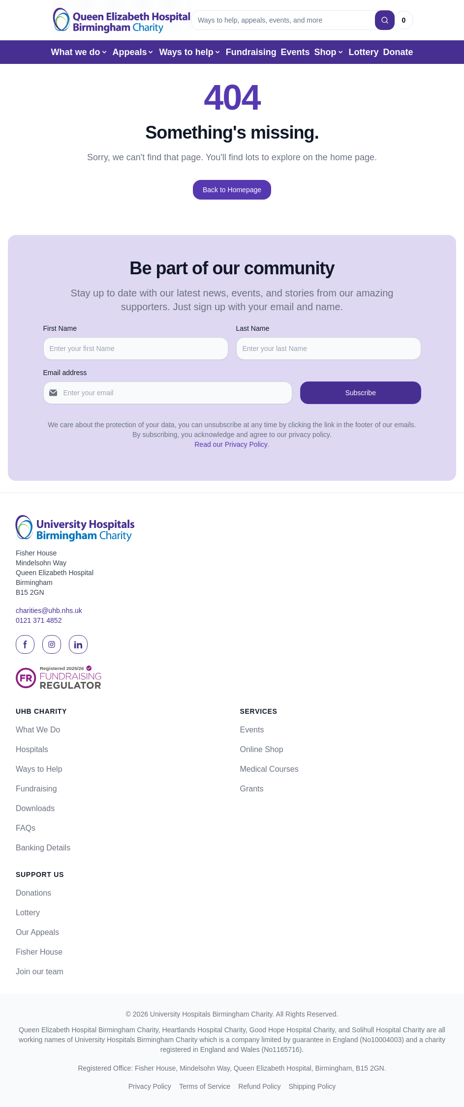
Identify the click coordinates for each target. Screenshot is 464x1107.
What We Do (38, 730)
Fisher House (39, 952)
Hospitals (32, 749)
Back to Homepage (232, 190)
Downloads (35, 808)
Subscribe (360, 393)
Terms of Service (204, 1086)
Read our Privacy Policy (231, 444)
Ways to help (190, 52)
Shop (329, 52)
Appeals (133, 52)
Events (295, 52)
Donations (33, 893)
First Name (60, 328)
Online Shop (261, 749)
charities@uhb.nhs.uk (49, 611)
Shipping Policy (312, 1086)
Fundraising (251, 52)
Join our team (39, 971)
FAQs (25, 828)
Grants (252, 789)
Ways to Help (39, 769)
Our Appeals (37, 932)
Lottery (363, 52)
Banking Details (43, 848)
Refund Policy (259, 1086)
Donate (398, 52)
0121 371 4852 (39, 621)
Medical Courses (269, 769)
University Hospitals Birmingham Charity (211, 1014)
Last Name (253, 328)
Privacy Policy (149, 1086)
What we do (79, 52)
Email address (65, 373)
